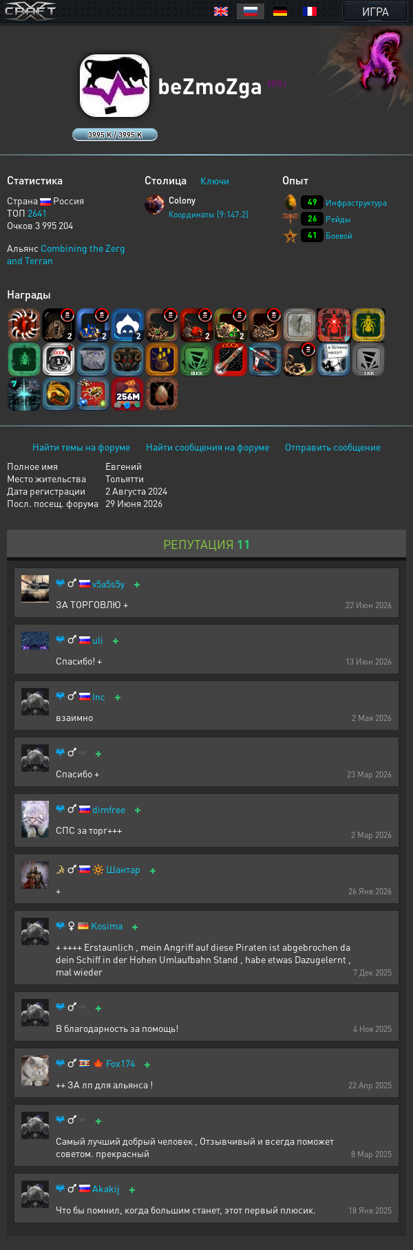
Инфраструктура (356, 202)
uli (97, 640)
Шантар (123, 869)
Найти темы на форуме (81, 446)
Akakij (106, 1188)
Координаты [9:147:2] (208, 214)
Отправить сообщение (333, 446)
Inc (98, 696)
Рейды (338, 219)
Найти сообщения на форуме (207, 446)
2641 (37, 212)
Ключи (214, 180)
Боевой (339, 235)
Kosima (107, 925)
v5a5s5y (108, 584)
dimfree (108, 809)
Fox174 (120, 1063)
